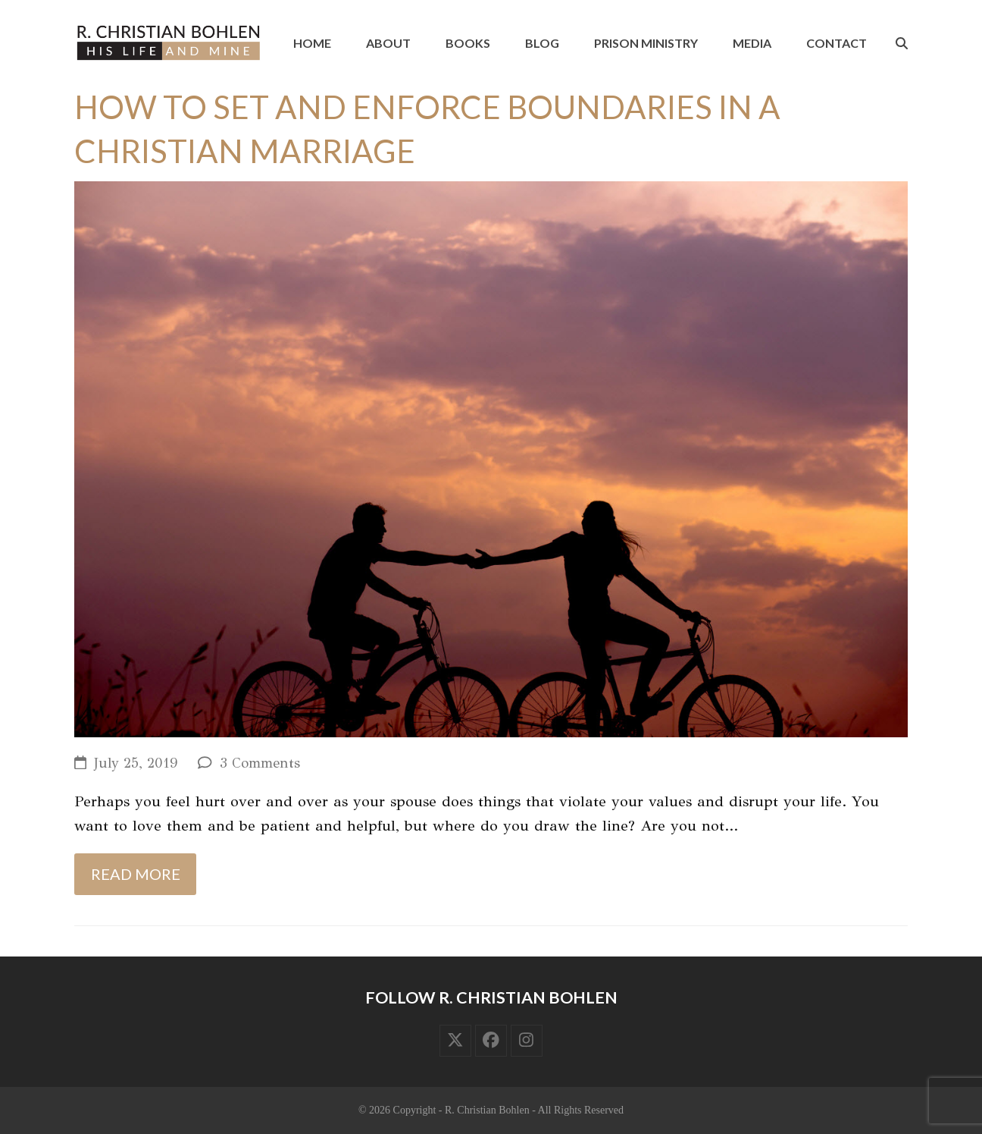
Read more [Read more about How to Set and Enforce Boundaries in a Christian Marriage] (135, 874)
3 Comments (260, 763)
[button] (901, 43)
